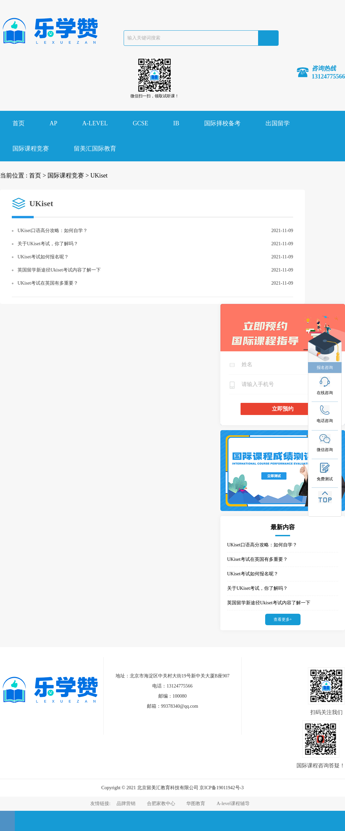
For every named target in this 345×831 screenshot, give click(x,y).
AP (53, 123)
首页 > (37, 175)
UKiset (98, 175)
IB (176, 123)
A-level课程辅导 (233, 803)
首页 (18, 123)
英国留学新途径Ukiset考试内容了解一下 (59, 270)
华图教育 (195, 803)
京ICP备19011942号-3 (221, 787)
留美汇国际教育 (95, 148)
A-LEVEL (95, 123)
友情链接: (101, 803)
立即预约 (282, 409)
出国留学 (277, 123)
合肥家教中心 (161, 803)
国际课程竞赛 (30, 148)
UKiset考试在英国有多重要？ (48, 283)
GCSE (140, 123)
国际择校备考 (222, 123)
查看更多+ (283, 619)
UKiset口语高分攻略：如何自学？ (53, 230)
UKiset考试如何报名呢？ (43, 256)
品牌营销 (126, 803)
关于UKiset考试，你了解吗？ (48, 243)
